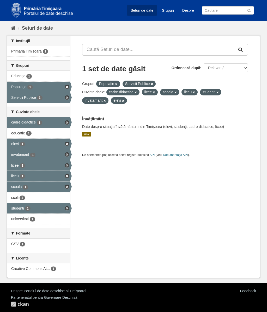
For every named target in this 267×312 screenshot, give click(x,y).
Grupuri (168, 10)
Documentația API (175, 155)
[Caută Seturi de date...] (158, 50)
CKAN (20, 304)
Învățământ (93, 119)
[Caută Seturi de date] (228, 10)
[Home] (13, 28)
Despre (188, 10)
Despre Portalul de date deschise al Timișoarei (48, 291)
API (152, 155)
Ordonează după (186, 68)
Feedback (248, 291)
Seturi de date (142, 10)
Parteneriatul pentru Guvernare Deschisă (44, 297)
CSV (86, 134)
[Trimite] (249, 10)
